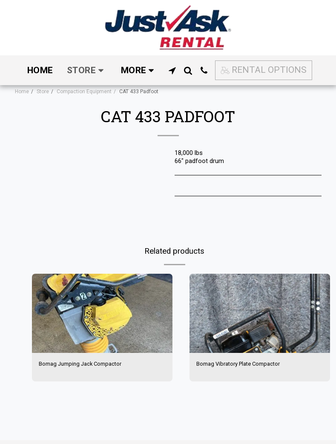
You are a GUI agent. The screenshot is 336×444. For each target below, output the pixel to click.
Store (43, 92)
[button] (172, 70)
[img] (102, 313)
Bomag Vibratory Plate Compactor (244, 364)
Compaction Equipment (84, 92)
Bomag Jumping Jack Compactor (86, 364)
